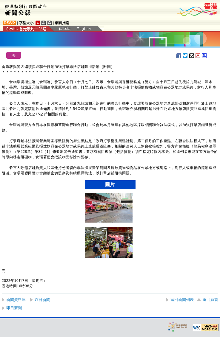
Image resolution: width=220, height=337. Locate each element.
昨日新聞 (42, 299)
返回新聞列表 (182, 299)
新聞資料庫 (16, 299)
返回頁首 (210, 299)
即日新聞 (14, 308)
